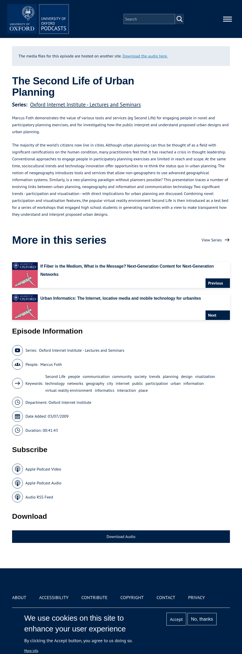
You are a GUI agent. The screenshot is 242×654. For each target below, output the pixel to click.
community (122, 376)
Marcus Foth (51, 364)
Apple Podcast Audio (43, 482)
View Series (212, 239)
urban (176, 383)
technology (55, 383)
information (193, 383)
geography (95, 383)
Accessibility (53, 597)
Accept (176, 619)
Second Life (55, 376)
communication (96, 376)
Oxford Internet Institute (70, 402)
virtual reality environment (68, 390)
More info (31, 650)
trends (154, 376)
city (110, 383)
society (140, 376)
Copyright (132, 597)
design (186, 376)
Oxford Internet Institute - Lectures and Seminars (85, 104)
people (74, 376)
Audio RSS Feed (39, 497)
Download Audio (121, 536)
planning (170, 376)
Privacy (196, 597)
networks (75, 383)
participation (157, 383)
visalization (205, 376)
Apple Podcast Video (43, 469)
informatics (105, 390)
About (19, 597)
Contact (165, 597)
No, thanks (202, 619)
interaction (126, 390)
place (143, 390)
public (137, 383)
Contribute (94, 597)
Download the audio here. (145, 55)
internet (122, 383)
